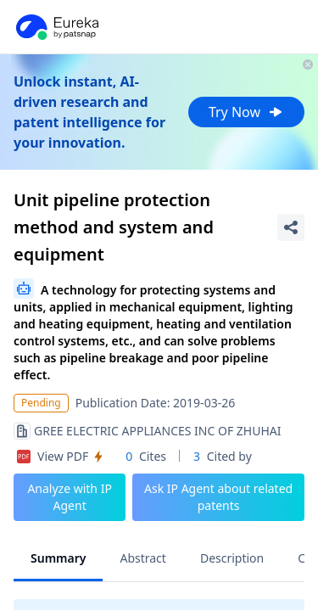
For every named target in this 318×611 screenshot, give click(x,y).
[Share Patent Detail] (290, 227)
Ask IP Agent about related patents (218, 496)
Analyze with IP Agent (69, 496)
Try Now (246, 112)
